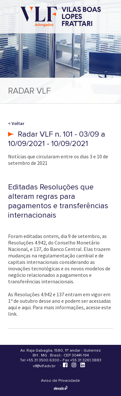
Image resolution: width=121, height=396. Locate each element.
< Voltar (16, 123)
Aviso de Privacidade (60, 380)
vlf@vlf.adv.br (44, 366)
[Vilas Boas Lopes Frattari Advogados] (60, 17)
